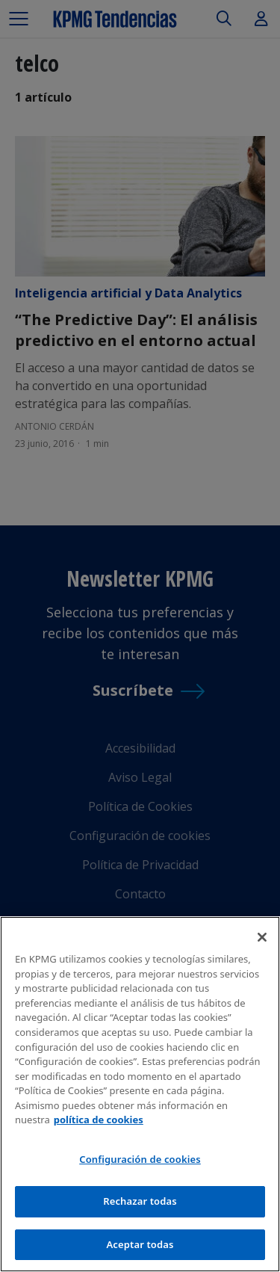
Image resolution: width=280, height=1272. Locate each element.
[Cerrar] (262, 940)
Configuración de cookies (140, 1161)
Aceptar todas (139, 1246)
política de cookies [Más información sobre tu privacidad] (98, 1122)
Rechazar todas (140, 1203)
